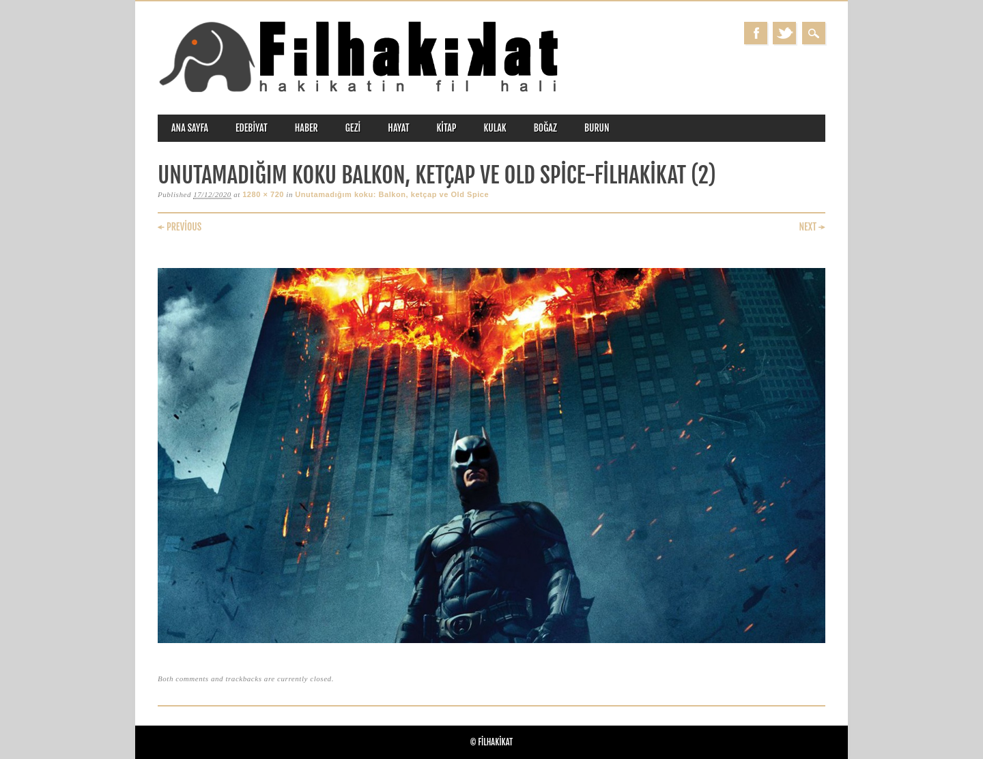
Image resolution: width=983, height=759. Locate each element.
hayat (398, 128)
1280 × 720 (263, 194)
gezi (353, 128)
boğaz (545, 128)
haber (306, 128)
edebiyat (252, 128)
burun (597, 128)
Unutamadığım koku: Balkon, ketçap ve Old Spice (392, 194)
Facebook (755, 33)
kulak (495, 128)
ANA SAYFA (189, 128)
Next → (812, 227)
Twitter (784, 33)
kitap (447, 128)
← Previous (179, 227)
